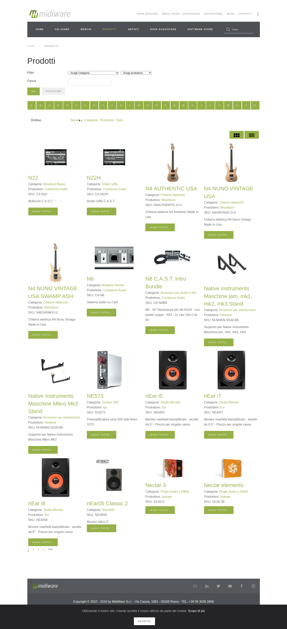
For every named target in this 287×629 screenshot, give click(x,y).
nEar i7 (212, 396)
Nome (74, 120)
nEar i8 (37, 503)
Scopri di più (196, 611)
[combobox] (238, 29)
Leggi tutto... (43, 211)
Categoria (91, 120)
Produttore (107, 120)
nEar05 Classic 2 (107, 503)
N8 (90, 279)
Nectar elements (224, 485)
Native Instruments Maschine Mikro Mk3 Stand (53, 403)
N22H (94, 178)
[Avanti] (43, 550)
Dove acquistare (163, 29)
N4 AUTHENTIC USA (171, 189)
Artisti (133, 29)
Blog (231, 14)
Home (40, 29)
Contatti (245, 14)
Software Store (200, 29)
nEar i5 (154, 396)
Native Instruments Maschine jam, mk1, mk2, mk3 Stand (228, 296)
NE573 (95, 396)
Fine (50, 549)
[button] (258, 14)
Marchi (86, 29)
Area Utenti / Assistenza (181, 14)
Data (119, 120)
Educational (213, 14)
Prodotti (110, 29)
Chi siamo (62, 29)
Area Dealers (147, 14)
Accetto (144, 621)
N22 (33, 178)
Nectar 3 (155, 485)
